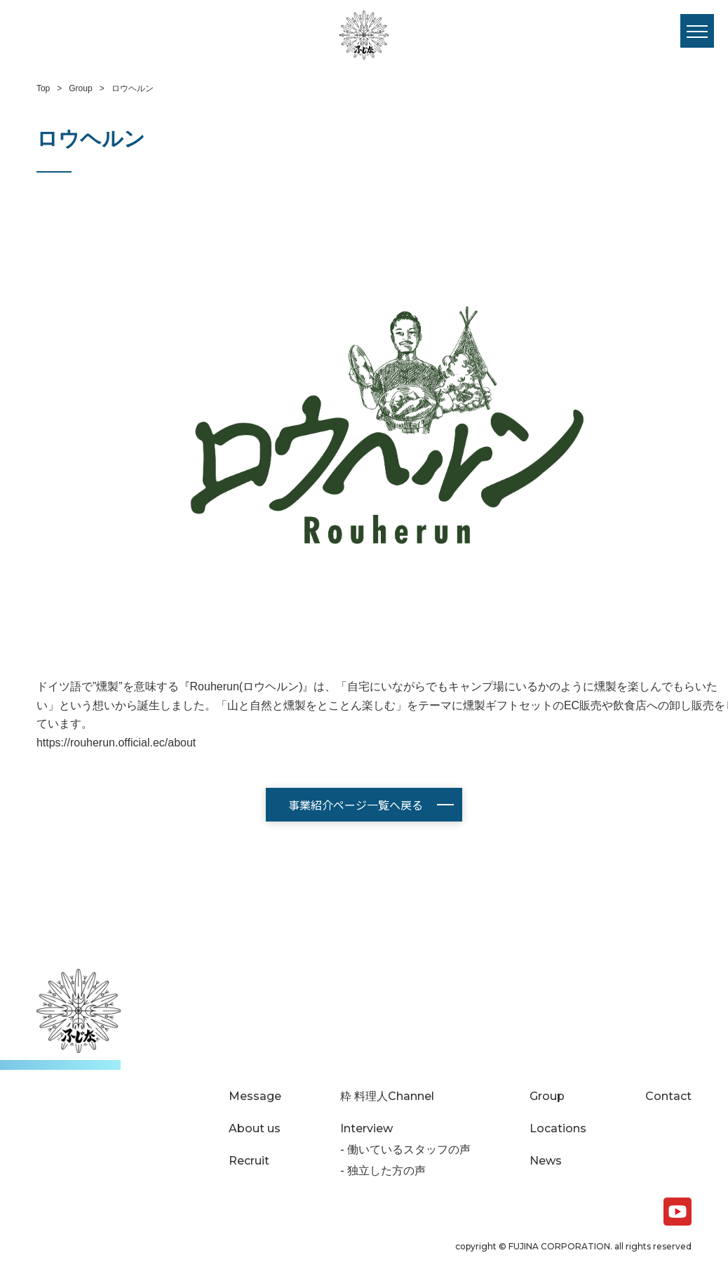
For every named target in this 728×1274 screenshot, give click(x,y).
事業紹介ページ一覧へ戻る (355, 804)
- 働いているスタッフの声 (405, 1149)
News (546, 1161)
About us (255, 1128)
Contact (668, 1096)
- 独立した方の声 (383, 1170)
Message (255, 1096)
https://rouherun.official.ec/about (116, 743)
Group (80, 88)
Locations (558, 1128)
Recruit (249, 1161)
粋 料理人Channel (387, 1096)
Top (43, 88)
